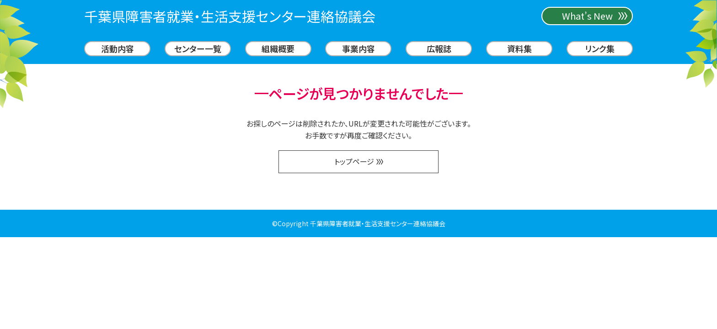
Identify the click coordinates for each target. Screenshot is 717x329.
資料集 (519, 48)
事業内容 (358, 48)
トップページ (358, 161)
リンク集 (600, 48)
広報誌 (439, 48)
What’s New (587, 15)
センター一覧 (197, 48)
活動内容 (117, 48)
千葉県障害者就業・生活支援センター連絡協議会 (229, 16)
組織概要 (278, 48)
